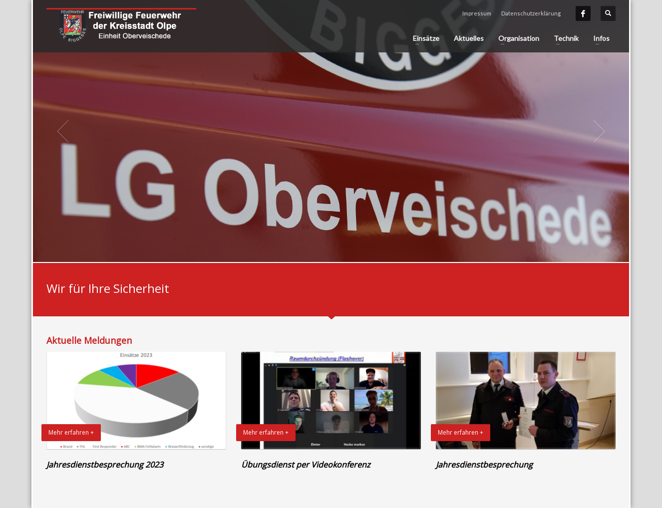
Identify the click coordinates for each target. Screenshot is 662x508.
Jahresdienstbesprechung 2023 (104, 464)
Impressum (476, 13)
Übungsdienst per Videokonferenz (305, 464)
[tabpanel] (331, 131)
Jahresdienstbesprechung (484, 464)
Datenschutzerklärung (531, 13)
